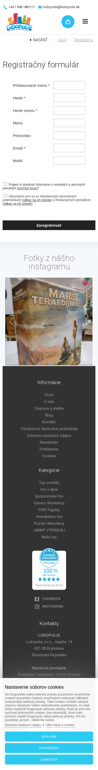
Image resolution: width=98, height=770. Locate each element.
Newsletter (49, 442)
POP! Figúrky (49, 509)
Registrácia (83, 40)
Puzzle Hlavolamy (49, 523)
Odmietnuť (49, 759)
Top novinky (49, 482)
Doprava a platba (49, 408)
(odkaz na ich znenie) (37, 200)
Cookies (49, 456)
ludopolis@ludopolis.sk (61, 7)
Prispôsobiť (49, 748)
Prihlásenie (49, 449)
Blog (49, 415)
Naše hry (49, 537)
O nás (49, 401)
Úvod (62, 40)
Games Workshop (49, 503)
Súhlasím (49, 736)
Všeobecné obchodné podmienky (49, 428)
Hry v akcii (49, 489)
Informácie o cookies (60, 725)
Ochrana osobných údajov (49, 435)
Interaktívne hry (49, 516)
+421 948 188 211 (22, 7)
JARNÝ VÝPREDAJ (49, 530)
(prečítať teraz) (27, 188)
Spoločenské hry (49, 496)
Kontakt (49, 422)
